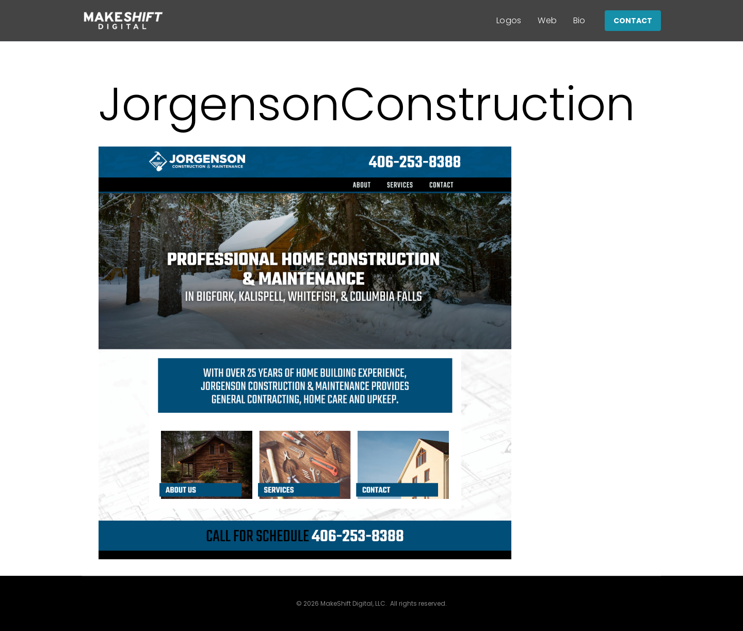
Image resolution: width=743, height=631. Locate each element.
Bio (579, 20)
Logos (509, 20)
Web (547, 20)
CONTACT (632, 20)
